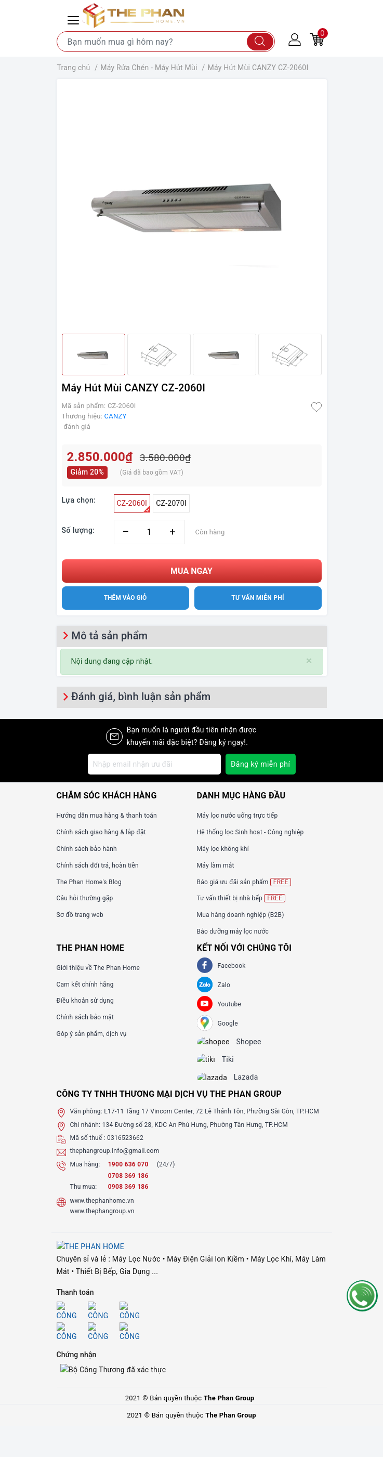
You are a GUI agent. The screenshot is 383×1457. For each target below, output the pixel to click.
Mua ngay (191, 571)
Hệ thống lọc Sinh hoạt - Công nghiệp (250, 832)
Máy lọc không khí (223, 848)
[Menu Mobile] (75, 19)
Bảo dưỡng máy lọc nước (233, 931)
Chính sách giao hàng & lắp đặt (101, 832)
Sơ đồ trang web (80, 914)
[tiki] (214, 1064)
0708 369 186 (128, 1185)
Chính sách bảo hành (87, 848)
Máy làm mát (215, 865)
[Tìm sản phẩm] (166, 41)
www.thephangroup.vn (102, 1220)
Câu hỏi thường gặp (85, 898)
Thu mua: (83, 1195)
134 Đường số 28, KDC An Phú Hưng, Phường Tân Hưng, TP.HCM (195, 1133)
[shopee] (220, 1044)
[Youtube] (205, 1004)
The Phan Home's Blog (89, 882)
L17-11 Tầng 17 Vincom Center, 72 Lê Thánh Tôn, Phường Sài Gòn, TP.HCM (211, 1120)
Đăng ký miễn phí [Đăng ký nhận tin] (260, 764)
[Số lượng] (149, 532)
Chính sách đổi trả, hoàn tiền (98, 865)
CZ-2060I (134, 506)
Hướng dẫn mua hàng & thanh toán (107, 815)
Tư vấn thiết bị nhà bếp (241, 898)
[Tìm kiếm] (260, 41)
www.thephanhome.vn (102, 1209)
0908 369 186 (128, 1195)
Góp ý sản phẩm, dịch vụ (92, 1034)
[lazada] (220, 1085)
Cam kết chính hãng (85, 984)
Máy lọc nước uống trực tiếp (237, 815)
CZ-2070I (171, 503)
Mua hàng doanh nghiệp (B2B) (240, 914)
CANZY (115, 416)
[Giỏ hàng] (317, 39)
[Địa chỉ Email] (154, 764)
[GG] (205, 1023)
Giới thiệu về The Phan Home (98, 968)
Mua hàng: (85, 1173)
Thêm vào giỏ (125, 597)
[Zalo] (205, 984)
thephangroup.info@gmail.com (115, 1160)
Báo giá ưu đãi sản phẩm (244, 882)
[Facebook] (205, 965)
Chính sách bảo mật (85, 1017)
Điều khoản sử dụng (85, 1000)
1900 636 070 (129, 1173)
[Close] (309, 661)
